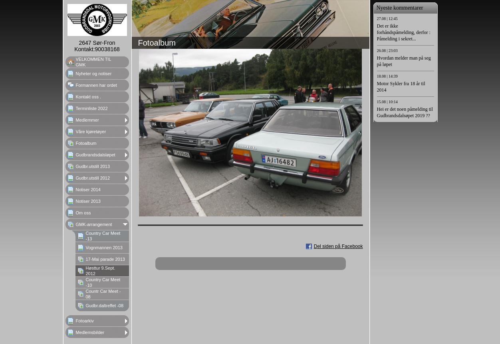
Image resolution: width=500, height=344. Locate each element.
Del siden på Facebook (338, 246)
